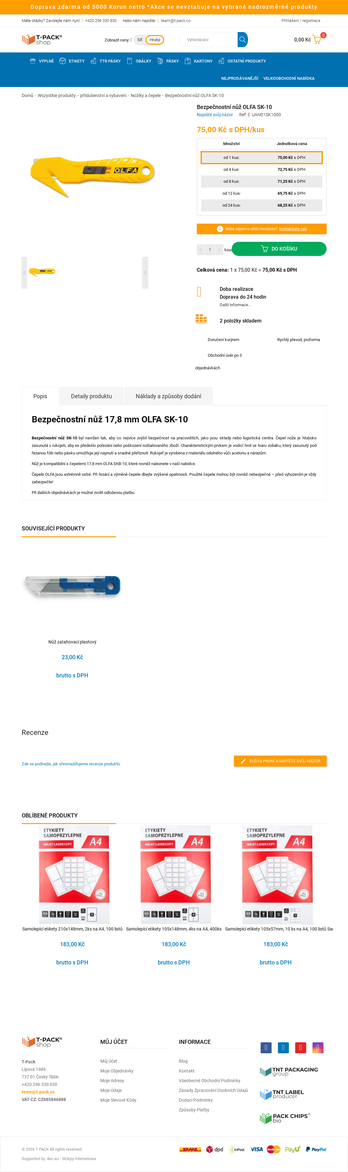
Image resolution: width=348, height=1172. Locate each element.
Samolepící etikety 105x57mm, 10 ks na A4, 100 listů (275, 928)
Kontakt (187, 1070)
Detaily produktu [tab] (91, 396)
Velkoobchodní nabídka (289, 78)
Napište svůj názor (215, 114)
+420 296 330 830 (101, 20)
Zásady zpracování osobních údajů (213, 1090)
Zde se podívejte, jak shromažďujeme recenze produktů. (71, 764)
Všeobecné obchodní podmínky (209, 1080)
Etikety (72, 60)
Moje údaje (111, 1090)
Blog (183, 1061)
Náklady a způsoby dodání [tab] (168, 396)
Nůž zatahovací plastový (72, 641)
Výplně (41, 60)
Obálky (138, 60)
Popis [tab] (40, 396)
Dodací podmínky (196, 1100)
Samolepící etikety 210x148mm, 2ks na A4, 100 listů (72, 928)
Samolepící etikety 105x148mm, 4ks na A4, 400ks (174, 928)
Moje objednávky (117, 1070)
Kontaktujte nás (293, 228)
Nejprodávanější (239, 78)
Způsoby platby (194, 1109)
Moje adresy (112, 1080)
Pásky (167, 60)
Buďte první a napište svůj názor (280, 761)
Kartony (198, 60)
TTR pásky (105, 60)
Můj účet (108, 1061)
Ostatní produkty (242, 60)
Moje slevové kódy (118, 1100)
